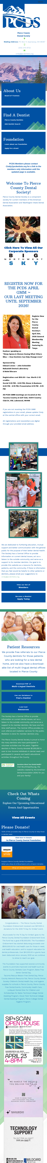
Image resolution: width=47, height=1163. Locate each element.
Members (23, 586)
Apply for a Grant (12, 148)
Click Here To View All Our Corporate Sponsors (23, 249)
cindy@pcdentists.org (10, 577)
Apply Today (24, 597)
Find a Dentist (23, 696)
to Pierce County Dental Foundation (23, 839)
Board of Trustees (12, 96)
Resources (23, 708)
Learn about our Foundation (16, 144)
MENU (40, 2)
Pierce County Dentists (14, 120)
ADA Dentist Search (12, 124)
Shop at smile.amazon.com (23, 868)
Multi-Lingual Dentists (23, 685)
